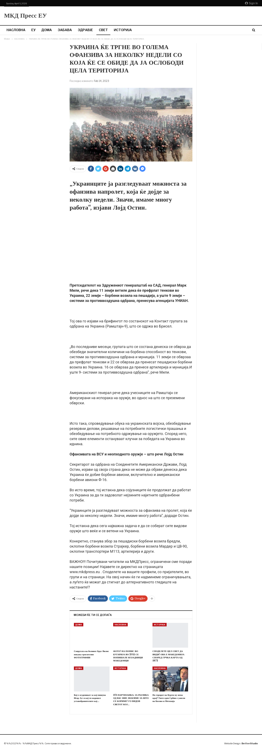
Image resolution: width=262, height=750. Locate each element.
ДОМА (46, 30)
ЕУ (33, 30)
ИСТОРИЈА (123, 30)
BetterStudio (250, 743)
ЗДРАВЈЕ (85, 30)
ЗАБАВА (65, 30)
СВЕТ (103, 30)
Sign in (251, 3)
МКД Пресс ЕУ (25, 15)
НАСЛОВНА (16, 30)
